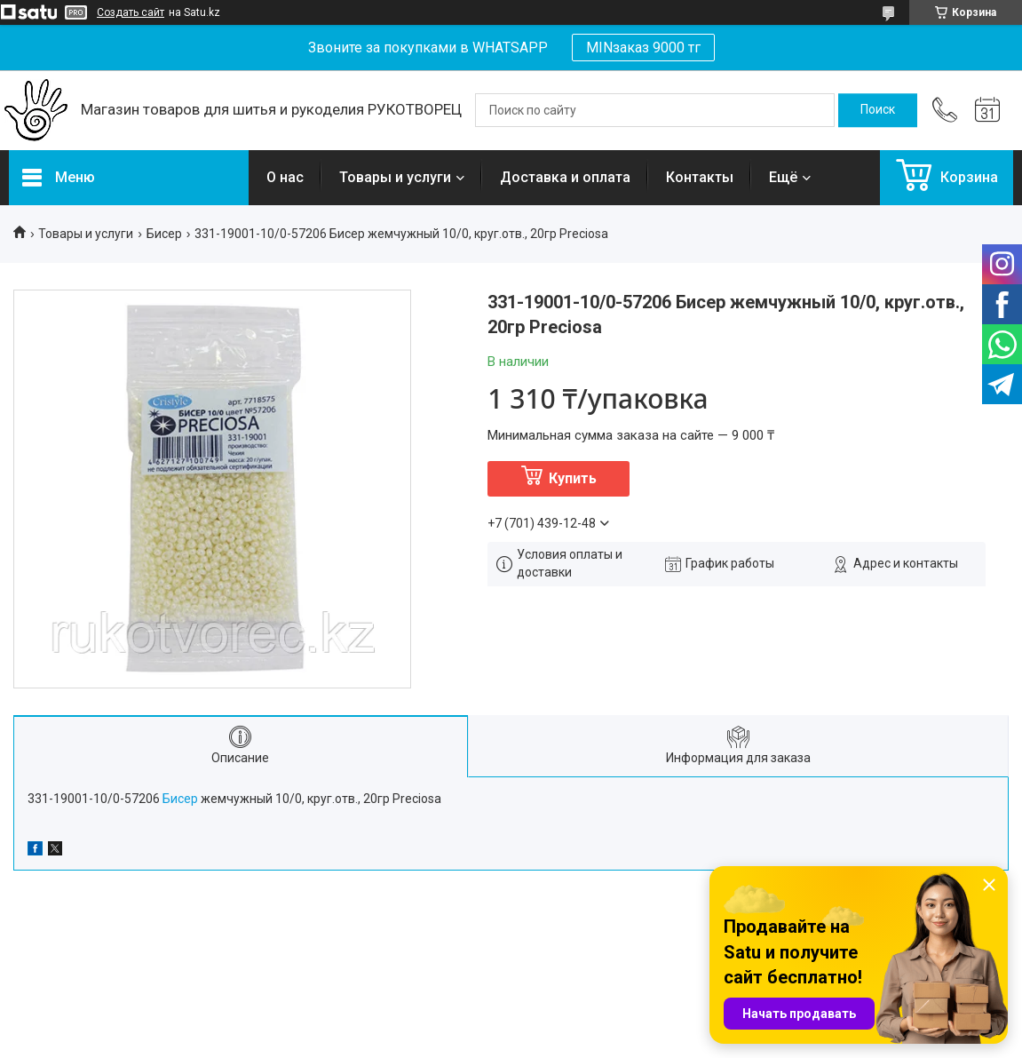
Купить (573, 478)
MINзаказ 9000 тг (643, 47)
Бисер (164, 234)
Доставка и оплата (565, 177)
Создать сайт (130, 12)
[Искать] (877, 110)
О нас (285, 177)
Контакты (699, 177)
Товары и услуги (395, 177)
